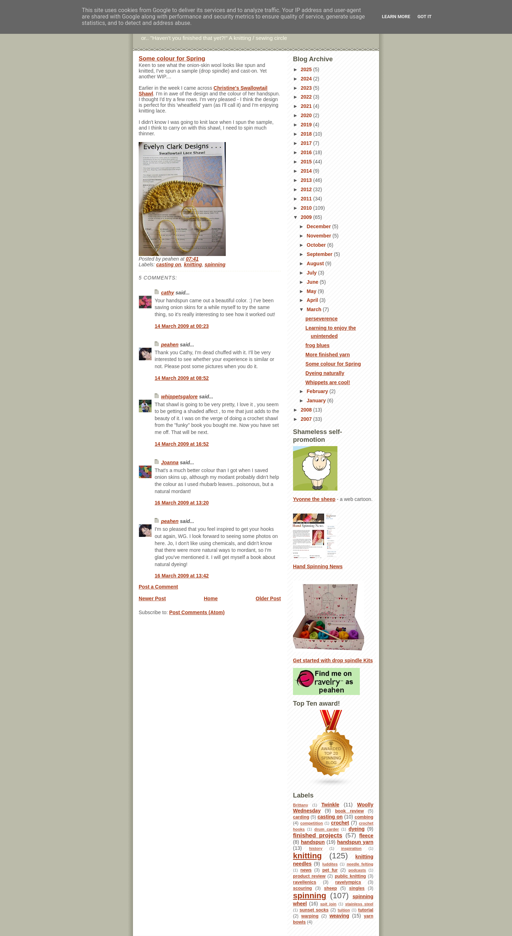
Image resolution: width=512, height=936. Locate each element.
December (319, 226)
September (320, 254)
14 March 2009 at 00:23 (182, 326)
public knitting (350, 876)
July (312, 273)
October (317, 245)
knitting (193, 264)
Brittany (300, 805)
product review (309, 876)
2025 (307, 69)
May (312, 291)
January (317, 400)
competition (311, 823)
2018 (307, 134)
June (313, 282)
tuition (344, 910)
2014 (307, 171)
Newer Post (152, 598)
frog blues (317, 345)
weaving (339, 916)
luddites (330, 864)
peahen (169, 344)
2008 (307, 410)
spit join (328, 904)
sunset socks (314, 910)
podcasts (357, 870)
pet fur (330, 870)
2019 (307, 124)
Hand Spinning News (318, 566)
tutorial (365, 910)
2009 (307, 217)
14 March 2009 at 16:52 (182, 444)
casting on (168, 264)
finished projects (317, 835)
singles (357, 888)
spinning (215, 264)
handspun (313, 842)
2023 (307, 88)
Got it (424, 16)
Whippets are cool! (327, 382)
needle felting (360, 864)
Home (211, 598)
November (320, 236)
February (318, 391)
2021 (307, 106)
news (306, 870)
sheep (330, 888)
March (315, 309)
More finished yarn (327, 354)
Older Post (268, 598)
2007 (307, 419)
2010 (307, 208)
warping (309, 916)
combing (363, 817)
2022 (307, 97)
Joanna (169, 462)
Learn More (396, 16)
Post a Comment (158, 587)
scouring (302, 888)
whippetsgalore (179, 396)
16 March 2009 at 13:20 (182, 503)
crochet (340, 823)
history (315, 848)
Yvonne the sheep (314, 499)
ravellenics (304, 882)
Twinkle (330, 804)
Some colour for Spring (172, 58)
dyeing (356, 829)
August (316, 263)
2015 (307, 161)
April (313, 300)
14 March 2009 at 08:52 (182, 378)
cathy (167, 293)
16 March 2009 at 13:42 (182, 576)
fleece (366, 835)
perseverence (321, 318)
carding (301, 817)
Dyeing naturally (324, 373)
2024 (307, 79)
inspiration (351, 848)
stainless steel (359, 904)
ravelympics (348, 882)
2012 (307, 189)
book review (349, 811)
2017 (307, 143)
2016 (307, 152)
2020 (307, 115)
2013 (307, 180)
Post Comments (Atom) (197, 612)
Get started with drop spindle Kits (333, 660)
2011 (307, 199)
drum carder (326, 829)
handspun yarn (355, 842)
